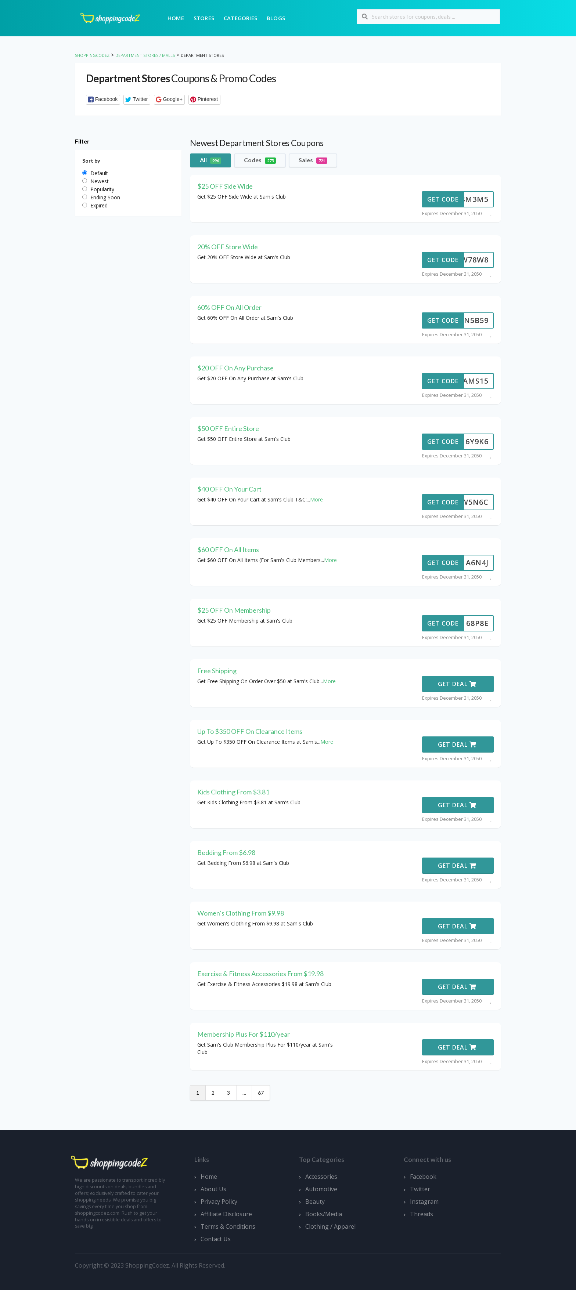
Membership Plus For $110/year (243, 1034)
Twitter (420, 1189)
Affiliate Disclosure (226, 1214)
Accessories (321, 1177)
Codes (260, 160)
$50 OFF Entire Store (228, 428)
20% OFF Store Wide (227, 247)
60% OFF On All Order (229, 307)
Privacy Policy (219, 1201)
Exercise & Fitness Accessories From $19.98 (260, 974)
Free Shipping (217, 671)
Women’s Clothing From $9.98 (240, 913)
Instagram (424, 1201)
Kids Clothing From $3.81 (233, 792)
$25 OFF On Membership (234, 610)
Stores (204, 18)
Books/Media (323, 1214)
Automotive (321, 1189)
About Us (213, 1189)
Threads (421, 1214)
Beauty (315, 1201)
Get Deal (457, 684)
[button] (103, 100)
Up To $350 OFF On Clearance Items (249, 731)
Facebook (423, 1177)
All (210, 160)
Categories (240, 18)
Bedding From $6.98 (226, 852)
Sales (313, 160)
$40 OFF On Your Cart (229, 489)
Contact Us (216, 1239)
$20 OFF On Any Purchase (235, 368)
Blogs (276, 18)
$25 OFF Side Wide (225, 186)
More (316, 499)
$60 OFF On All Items (228, 550)
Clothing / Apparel (330, 1226)
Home (176, 18)
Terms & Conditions (228, 1226)
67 (261, 1093)
